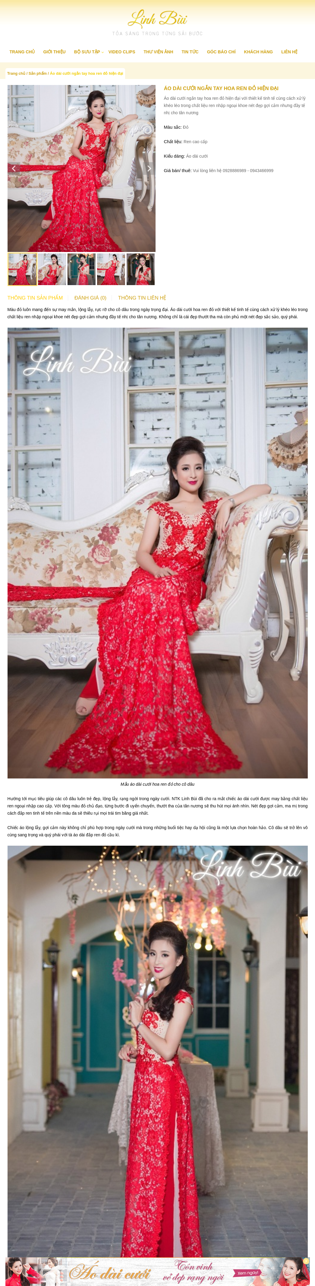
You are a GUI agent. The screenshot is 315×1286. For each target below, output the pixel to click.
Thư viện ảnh (158, 51)
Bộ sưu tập (87, 51)
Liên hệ (289, 51)
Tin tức (190, 51)
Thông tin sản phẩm (35, 298)
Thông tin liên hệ (142, 298)
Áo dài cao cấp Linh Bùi (159, 1243)
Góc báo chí (221, 51)
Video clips (122, 51)
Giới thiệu (54, 51)
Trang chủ (22, 51)
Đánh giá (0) (90, 298)
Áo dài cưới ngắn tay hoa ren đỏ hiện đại (86, 73)
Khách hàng (258, 51)
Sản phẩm (38, 73)
